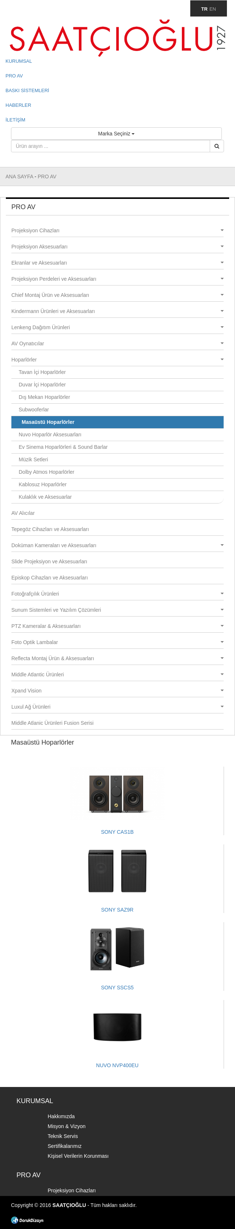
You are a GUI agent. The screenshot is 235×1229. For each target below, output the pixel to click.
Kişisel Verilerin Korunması (78, 1156)
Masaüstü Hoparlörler (48, 422)
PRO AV (14, 76)
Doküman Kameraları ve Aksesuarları (117, 545)
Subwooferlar (34, 409)
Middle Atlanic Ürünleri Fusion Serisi (52, 723)
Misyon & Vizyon (66, 1126)
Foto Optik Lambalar (117, 642)
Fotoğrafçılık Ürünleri (117, 594)
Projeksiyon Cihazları (117, 230)
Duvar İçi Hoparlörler (42, 385)
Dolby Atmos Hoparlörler (46, 472)
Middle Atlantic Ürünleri (117, 674)
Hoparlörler (117, 360)
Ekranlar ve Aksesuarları (117, 263)
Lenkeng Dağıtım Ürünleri (117, 327)
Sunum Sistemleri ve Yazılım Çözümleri (117, 610)
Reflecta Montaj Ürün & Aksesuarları (117, 658)
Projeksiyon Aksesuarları (117, 247)
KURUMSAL (18, 61)
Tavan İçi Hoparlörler (42, 372)
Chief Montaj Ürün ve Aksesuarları (117, 295)
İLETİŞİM (15, 120)
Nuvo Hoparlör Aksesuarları (50, 434)
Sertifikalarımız (65, 1146)
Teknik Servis (63, 1136)
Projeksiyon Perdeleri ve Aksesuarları (117, 279)
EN (212, 9)
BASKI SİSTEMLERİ (27, 90)
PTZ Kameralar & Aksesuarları (117, 626)
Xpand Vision (117, 691)
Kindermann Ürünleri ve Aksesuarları (117, 311)
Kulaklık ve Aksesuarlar (45, 497)
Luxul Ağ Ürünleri (117, 707)
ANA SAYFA (19, 176)
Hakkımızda (61, 1116)
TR (204, 9)
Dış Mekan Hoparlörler (44, 397)
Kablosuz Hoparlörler (43, 484)
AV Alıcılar (23, 513)
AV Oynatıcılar (117, 343)
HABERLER (18, 105)
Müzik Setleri (33, 459)
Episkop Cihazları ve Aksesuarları (49, 578)
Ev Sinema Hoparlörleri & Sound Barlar (63, 447)
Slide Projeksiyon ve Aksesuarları (49, 561)
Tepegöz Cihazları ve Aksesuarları (50, 529)
